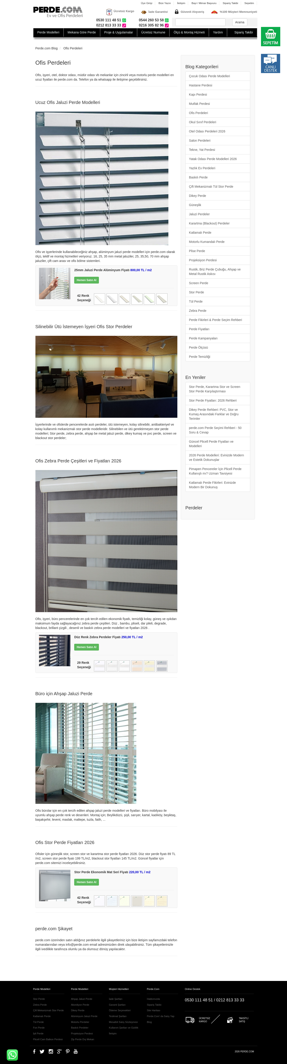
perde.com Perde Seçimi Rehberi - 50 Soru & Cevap (215, 430)
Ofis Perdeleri (73, 48)
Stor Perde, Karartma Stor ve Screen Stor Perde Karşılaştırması (214, 389)
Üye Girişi (146, 3)
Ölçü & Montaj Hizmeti (189, 32)
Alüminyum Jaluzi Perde (84, 1016)
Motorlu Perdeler (80, 1022)
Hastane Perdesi (200, 85)
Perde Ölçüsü (198, 347)
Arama (239, 22)
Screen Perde (198, 283)
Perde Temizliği (199, 356)
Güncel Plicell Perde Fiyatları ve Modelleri (211, 444)
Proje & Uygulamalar (118, 32)
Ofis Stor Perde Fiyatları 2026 (64, 842)
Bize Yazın (165, 3)
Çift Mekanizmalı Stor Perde (48, 1010)
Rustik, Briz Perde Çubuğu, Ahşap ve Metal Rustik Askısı (215, 272)
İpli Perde (38, 1033)
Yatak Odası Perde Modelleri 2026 (213, 159)
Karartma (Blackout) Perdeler (209, 223)
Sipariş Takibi (230, 3)
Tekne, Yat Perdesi (202, 150)
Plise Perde (197, 251)
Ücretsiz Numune (153, 32)
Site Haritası (153, 1010)
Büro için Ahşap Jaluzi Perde (64, 693)
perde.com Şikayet (54, 928)
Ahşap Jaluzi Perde (81, 999)
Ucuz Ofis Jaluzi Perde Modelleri (67, 102)
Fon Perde (39, 1027)
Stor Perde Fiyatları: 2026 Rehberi (213, 400)
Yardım (218, 32)
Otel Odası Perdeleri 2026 (207, 131)
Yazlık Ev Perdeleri (202, 168)
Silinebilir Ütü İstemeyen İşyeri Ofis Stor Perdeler (83, 326)
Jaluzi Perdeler (199, 214)
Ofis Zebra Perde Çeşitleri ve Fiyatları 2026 (78, 460)
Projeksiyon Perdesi (203, 260)
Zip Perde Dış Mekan (82, 1039)
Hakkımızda (153, 999)
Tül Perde (196, 301)
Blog (149, 1022)
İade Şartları (115, 999)
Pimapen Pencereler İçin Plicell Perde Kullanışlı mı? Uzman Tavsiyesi (215, 471)
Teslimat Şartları (118, 1016)
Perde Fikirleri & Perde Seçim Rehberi (215, 320)
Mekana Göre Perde (82, 32)
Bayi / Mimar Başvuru (203, 3)
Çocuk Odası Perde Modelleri (209, 76)
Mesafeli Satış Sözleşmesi (123, 1022)
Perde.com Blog (46, 48)
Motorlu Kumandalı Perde (207, 242)
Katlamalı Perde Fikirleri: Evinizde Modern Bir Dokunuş (212, 485)
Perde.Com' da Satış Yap (160, 1016)
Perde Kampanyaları (203, 338)
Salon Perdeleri (200, 140)
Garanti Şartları (117, 1004)
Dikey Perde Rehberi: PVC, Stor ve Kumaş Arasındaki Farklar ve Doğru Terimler (214, 414)
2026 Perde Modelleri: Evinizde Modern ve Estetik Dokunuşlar (216, 457)
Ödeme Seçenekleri (120, 1010)
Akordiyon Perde (80, 1004)
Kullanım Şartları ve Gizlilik (123, 1027)
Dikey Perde (197, 196)
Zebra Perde (198, 310)
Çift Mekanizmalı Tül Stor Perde (211, 186)
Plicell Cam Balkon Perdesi (48, 1039)
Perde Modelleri (48, 32)
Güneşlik (195, 205)
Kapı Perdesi (198, 94)
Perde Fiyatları (199, 329)
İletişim (181, 3)
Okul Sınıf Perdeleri (202, 122)
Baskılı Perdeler (80, 1027)
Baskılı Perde (198, 177)
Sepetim (249, 3)
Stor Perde (196, 292)
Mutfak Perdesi (199, 104)
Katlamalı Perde (200, 232)
